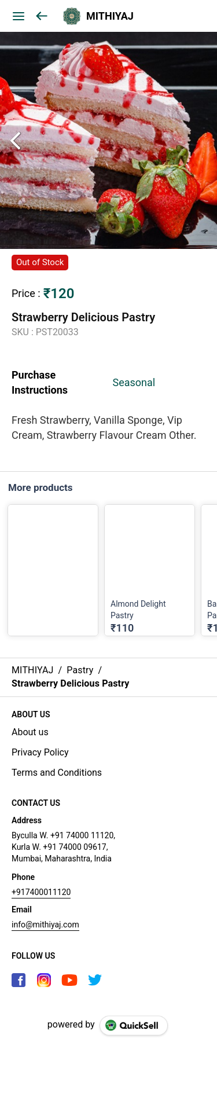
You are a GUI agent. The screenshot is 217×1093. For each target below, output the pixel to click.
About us (30, 732)
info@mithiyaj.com (45, 924)
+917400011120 (41, 892)
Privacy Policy (40, 752)
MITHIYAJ (110, 16)
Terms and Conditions (57, 772)
